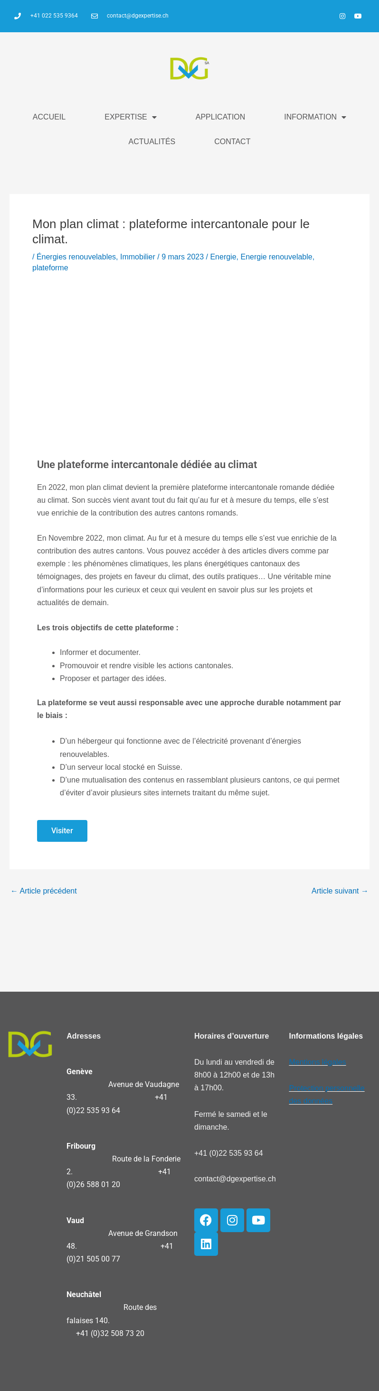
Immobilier (137, 257)
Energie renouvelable (276, 257)
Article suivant (340, 891)
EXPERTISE (130, 117)
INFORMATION (315, 117)
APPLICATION (221, 117)
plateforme (50, 268)
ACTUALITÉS (152, 142)
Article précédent (43, 891)
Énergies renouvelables (76, 257)
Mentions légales (317, 1062)
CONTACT (232, 142)
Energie (223, 257)
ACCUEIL (49, 117)
